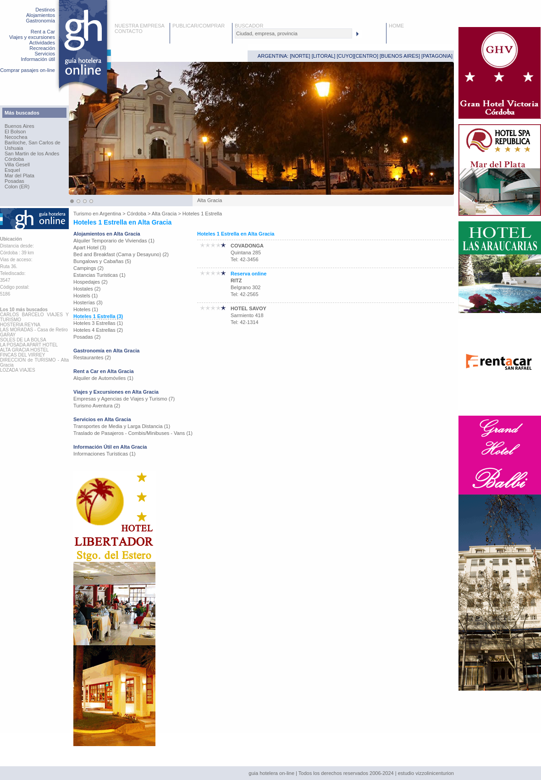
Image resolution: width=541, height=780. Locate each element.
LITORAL (323, 56)
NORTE (300, 56)
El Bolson (15, 131)
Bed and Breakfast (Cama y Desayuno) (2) (121, 254)
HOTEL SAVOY (248, 308)
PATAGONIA (437, 56)
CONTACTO (129, 31)
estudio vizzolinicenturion (426, 773)
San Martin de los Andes (32, 153)
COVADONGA (247, 245)
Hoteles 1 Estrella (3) (98, 316)
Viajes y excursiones (32, 37)
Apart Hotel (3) (89, 247)
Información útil (38, 59)
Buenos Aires (19, 126)
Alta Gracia (164, 213)
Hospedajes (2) (90, 282)
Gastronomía (40, 20)
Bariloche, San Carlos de (33, 142)
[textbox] (293, 33)
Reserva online (248, 273)
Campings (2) (88, 268)
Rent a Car (43, 31)
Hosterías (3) (88, 302)
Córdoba (14, 159)
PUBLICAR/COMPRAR (198, 25)
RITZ (236, 280)
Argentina (110, 213)
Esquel (12, 170)
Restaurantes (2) (92, 357)
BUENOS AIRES (400, 56)
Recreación (42, 48)
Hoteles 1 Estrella (202, 213)
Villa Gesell (17, 164)
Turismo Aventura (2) (96, 405)
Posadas (14, 181)
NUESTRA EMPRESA (140, 25)
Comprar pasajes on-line (27, 70)
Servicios (44, 53)
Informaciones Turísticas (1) (104, 453)
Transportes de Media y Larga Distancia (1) (121, 426)
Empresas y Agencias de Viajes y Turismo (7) (124, 398)
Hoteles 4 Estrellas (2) (98, 330)
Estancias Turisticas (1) (99, 275)
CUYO (345, 56)
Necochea (16, 137)
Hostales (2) (86, 288)
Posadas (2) (86, 337)
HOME (396, 25)
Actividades (42, 42)
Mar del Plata (19, 175)
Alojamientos (40, 15)
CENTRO (365, 56)
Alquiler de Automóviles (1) (103, 378)
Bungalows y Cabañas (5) (102, 261)
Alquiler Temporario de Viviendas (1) (114, 240)
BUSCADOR (249, 25)
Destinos (45, 9)
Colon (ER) (17, 186)
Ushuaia (14, 148)
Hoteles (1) (85, 309)
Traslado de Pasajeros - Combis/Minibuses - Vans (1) (133, 433)
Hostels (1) (85, 295)
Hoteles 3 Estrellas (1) (98, 323)
